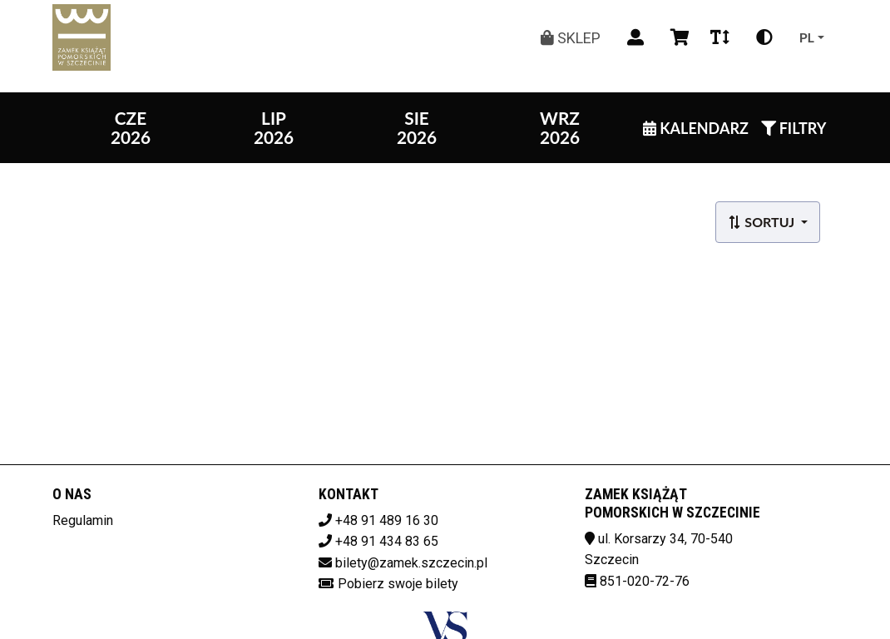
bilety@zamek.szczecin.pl (411, 563)
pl (806, 37)
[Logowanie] (635, 37)
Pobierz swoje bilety (398, 584)
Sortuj (762, 222)
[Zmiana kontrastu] (764, 37)
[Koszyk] (677, 37)
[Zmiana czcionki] (720, 37)
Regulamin (82, 520)
